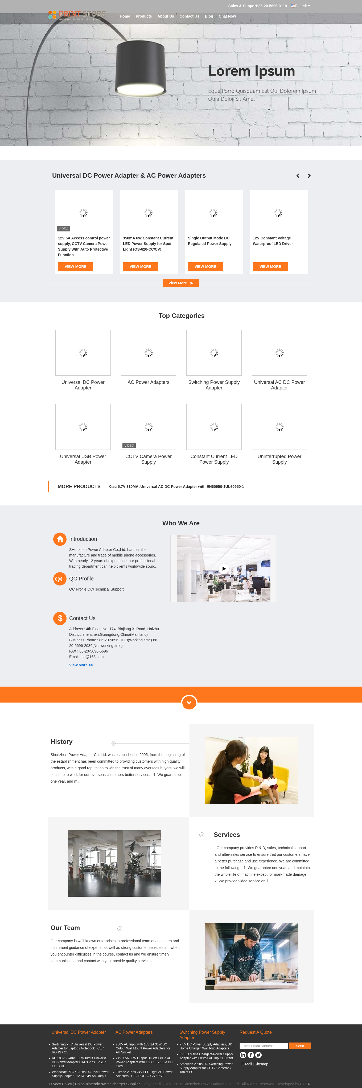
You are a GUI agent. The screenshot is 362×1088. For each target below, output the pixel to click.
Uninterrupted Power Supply (279, 459)
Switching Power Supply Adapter (214, 385)
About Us (166, 16)
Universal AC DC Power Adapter (279, 385)
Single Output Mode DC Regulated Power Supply (210, 241)
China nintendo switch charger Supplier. (108, 1084)
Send (300, 1046)
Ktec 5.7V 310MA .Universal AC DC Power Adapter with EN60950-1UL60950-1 (176, 486)
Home (125, 16)
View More (76, 266)
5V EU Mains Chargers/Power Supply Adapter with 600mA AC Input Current (206, 1056)
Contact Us (189, 16)
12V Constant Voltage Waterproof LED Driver (273, 241)
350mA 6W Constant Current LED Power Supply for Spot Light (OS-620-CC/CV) (148, 243)
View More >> (81, 665)
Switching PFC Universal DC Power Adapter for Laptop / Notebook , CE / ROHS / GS (78, 1048)
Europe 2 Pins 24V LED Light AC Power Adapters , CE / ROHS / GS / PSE (144, 1074)
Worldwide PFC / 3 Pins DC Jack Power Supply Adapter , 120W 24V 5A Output (80, 1074)
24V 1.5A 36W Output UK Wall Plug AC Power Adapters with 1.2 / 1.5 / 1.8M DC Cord (144, 1062)
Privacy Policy (60, 1084)
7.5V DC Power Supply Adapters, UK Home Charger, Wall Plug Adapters (206, 1046)
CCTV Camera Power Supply (148, 459)
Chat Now (227, 16)
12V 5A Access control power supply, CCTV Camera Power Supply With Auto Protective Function (84, 246)
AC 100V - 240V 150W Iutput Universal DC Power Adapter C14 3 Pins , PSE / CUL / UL (79, 1062)
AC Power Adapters (148, 382)
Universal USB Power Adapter (83, 459)
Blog (209, 16)
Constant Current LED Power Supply (213, 459)
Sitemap (261, 1064)
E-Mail (246, 1064)
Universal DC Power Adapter (83, 385)
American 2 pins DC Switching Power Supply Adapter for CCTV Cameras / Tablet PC (206, 1068)
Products (144, 16)
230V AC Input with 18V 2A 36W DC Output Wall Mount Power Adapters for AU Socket (143, 1048)
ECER (305, 1084)
